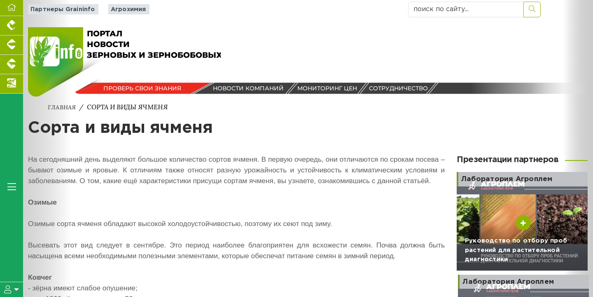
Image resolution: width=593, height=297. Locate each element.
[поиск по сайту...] (466, 9)
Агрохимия (121, 9)
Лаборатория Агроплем (511, 178)
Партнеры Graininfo (59, 9)
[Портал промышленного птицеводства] (11, 25)
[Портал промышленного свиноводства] (11, 45)
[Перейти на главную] (11, 8)
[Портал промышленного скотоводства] (11, 64)
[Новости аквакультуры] (11, 84)
